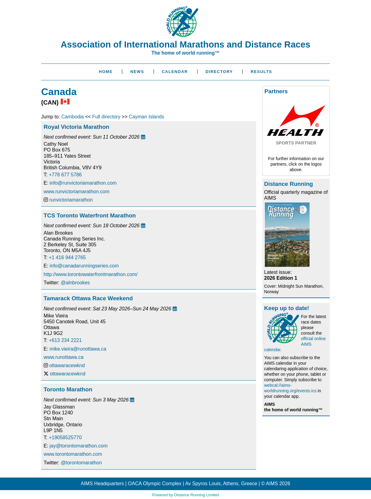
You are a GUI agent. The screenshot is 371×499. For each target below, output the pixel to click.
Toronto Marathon (68, 389)
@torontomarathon (81, 462)
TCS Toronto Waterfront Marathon (90, 215)
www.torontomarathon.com (73, 454)
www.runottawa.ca (64, 357)
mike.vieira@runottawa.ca (78, 348)
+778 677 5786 (65, 174)
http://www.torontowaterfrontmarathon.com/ (91, 274)
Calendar (175, 71)
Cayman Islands (146, 116)
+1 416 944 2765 (67, 257)
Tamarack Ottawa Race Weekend (88, 298)
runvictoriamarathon (70, 199)
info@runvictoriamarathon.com (83, 183)
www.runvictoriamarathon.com (76, 191)
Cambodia (72, 116)
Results (261, 71)
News (137, 71)
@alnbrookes (75, 282)
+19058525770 (65, 437)
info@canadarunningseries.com (84, 265)
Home (106, 71)
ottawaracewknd (67, 365)
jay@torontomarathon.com (79, 445)
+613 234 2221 (65, 340)
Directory (219, 71)
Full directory (106, 116)
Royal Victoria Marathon (76, 127)
